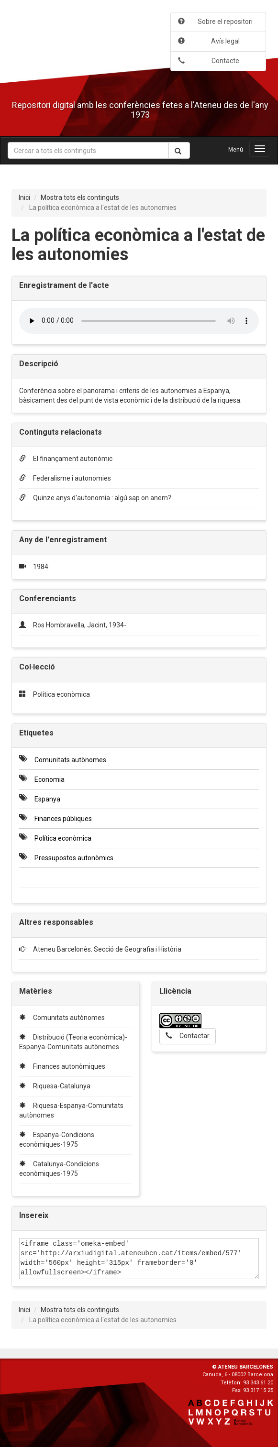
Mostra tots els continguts (80, 197)
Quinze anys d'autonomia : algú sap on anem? (95, 498)
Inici (24, 197)
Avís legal (209, 41)
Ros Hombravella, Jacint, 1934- (79, 625)
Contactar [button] (188, 1036)
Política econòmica (61, 694)
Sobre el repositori (215, 21)
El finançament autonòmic (65, 458)
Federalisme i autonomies (65, 478)
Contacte (208, 61)
